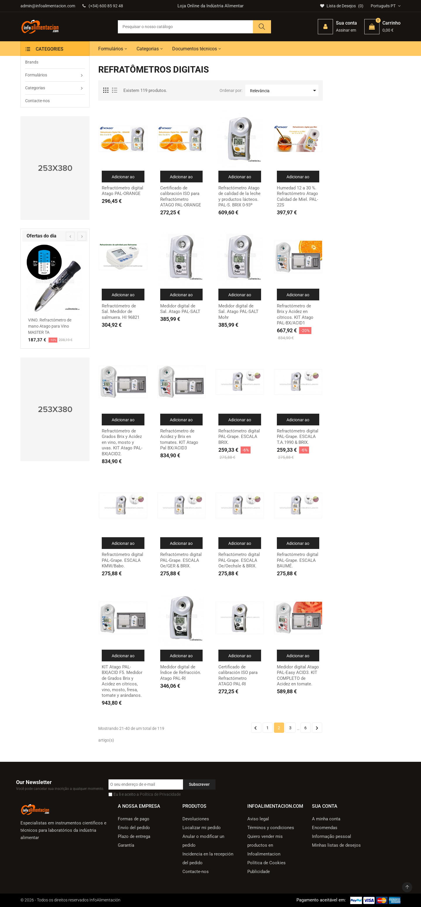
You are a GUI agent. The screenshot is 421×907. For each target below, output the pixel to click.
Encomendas (324, 827)
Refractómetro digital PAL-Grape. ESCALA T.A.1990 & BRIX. (297, 436)
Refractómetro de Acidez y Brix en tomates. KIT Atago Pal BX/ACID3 (179, 439)
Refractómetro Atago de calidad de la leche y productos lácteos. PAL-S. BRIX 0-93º (239, 196)
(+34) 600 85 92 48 (102, 6)
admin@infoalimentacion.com (47, 6)
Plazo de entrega (134, 836)
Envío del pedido (134, 827)
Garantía (126, 845)
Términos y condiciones (270, 827)
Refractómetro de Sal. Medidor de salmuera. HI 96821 (120, 311)
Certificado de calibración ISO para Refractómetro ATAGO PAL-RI (238, 675)
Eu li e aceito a (147, 794)
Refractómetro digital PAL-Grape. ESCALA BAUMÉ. (297, 560)
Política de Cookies (266, 862)
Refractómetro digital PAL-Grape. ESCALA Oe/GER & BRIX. (181, 560)
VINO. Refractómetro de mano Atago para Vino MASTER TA (49, 326)
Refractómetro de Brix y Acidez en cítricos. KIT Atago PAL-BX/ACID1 (295, 314)
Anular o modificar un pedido (203, 841)
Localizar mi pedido (201, 827)
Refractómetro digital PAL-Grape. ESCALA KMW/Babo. (122, 560)
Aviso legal (258, 819)
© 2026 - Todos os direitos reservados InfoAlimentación (70, 900)
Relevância (284, 90)
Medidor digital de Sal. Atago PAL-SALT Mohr (238, 311)
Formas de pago (133, 819)
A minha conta (326, 819)
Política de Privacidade (160, 794)
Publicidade (258, 871)
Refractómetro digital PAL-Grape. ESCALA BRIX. (239, 436)
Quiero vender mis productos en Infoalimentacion (265, 845)
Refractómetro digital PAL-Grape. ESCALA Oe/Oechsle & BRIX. (239, 560)
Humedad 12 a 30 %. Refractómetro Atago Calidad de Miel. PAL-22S (297, 196)
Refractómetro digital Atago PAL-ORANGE (122, 190)
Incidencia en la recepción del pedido (207, 858)
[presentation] (70, 236)
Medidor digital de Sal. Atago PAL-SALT (180, 308)
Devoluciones (195, 819)
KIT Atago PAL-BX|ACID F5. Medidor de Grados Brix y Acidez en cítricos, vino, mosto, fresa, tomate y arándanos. (122, 681)
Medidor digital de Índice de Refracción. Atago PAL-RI (180, 672)
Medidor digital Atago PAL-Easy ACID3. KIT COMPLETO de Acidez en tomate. (298, 675)
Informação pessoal (331, 836)
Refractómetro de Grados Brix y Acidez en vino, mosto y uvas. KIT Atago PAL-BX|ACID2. (122, 442)
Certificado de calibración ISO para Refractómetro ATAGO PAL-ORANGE (180, 196)
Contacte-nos (195, 871)
